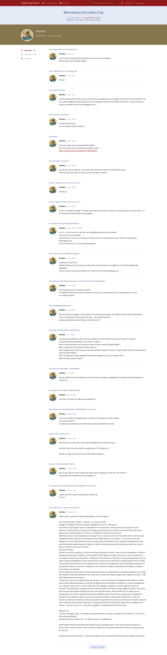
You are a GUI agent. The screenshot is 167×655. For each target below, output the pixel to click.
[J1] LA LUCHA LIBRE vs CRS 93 (63, 464)
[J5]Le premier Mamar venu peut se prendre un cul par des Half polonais (79, 281)
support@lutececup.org (91, 18)
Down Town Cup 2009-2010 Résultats (66, 223)
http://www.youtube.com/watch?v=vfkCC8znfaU (78, 151)
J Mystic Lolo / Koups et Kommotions (66, 508)
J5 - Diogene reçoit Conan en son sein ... (67, 183)
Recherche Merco (59, 90)
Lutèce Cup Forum (30, 3)
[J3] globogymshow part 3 (62, 306)
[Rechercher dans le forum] (105, 3)
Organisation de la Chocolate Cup (65, 49)
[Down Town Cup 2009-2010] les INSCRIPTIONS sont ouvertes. (75, 409)
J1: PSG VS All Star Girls (61, 434)
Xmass (55, 136)
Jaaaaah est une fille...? (61, 115)
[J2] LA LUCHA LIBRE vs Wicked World (66, 330)
